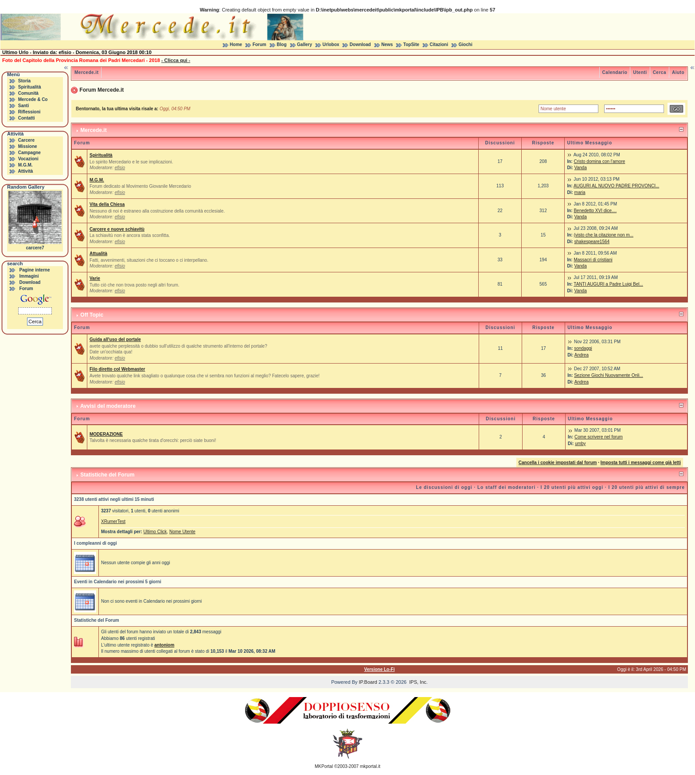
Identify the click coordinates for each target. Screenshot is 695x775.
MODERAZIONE (106, 434)
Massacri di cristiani (593, 259)
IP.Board (368, 682)
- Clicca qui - (175, 60)
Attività (25, 171)
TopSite (411, 44)
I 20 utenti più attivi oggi (572, 487)
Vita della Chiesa (107, 204)
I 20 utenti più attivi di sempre (646, 487)
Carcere (26, 140)
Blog (281, 44)
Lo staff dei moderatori (506, 487)
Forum (259, 44)
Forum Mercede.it (101, 90)
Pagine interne (35, 269)
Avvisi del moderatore (108, 406)
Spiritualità (29, 87)
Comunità (28, 93)
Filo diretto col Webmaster (117, 369)
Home (236, 44)
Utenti (640, 72)
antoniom (164, 645)
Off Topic (91, 315)
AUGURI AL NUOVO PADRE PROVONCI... (616, 185)
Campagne (29, 152)
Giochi (465, 44)
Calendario (615, 72)
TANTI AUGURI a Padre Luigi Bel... (608, 284)
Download (360, 44)
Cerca (659, 72)
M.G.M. (25, 165)
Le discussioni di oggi (444, 487)
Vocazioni (28, 158)
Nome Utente (182, 531)
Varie (95, 278)
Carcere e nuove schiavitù (117, 229)
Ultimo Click (155, 531)
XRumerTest (113, 521)
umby (580, 443)
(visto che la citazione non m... (603, 234)
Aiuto (678, 72)
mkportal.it (370, 766)
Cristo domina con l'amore (599, 161)
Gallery (304, 44)
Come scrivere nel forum (598, 436)
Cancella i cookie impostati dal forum (558, 462)
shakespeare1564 (592, 241)
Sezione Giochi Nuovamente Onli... (608, 375)
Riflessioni (29, 111)
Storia (24, 80)
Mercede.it (86, 72)
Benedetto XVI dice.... (595, 210)
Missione (27, 146)
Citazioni (438, 44)
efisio (120, 167)
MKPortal (324, 766)
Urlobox (331, 44)
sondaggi (583, 348)
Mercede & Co (33, 99)
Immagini (29, 276)
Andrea (581, 355)
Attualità (98, 253)
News (387, 44)
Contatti (26, 118)
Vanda (580, 167)
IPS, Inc (417, 682)
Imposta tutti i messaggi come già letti (641, 462)
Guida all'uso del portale (115, 339)
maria (580, 192)
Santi (23, 105)
